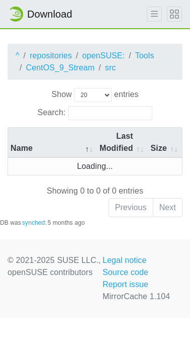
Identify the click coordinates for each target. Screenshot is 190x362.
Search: (95, 113)
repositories (51, 55)
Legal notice (125, 260)
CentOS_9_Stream (60, 67)
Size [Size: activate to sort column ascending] (159, 148)
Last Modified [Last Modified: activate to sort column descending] (116, 142)
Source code (125, 272)
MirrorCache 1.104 (136, 296)
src (110, 67)
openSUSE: (103, 55)
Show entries (94, 95)
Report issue (125, 284)
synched (33, 222)
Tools (144, 55)
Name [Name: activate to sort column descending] (22, 148)
